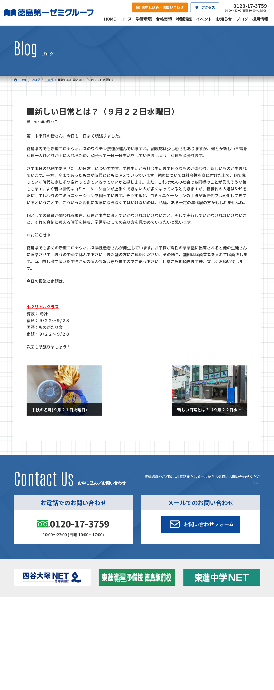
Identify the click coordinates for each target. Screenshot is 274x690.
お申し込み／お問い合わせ (235, 653)
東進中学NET (99, 636)
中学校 (88, 615)
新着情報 (210, 607)
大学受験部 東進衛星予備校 (163, 615)
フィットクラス (40, 623)
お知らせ (216, 622)
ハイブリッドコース (101, 629)
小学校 (30, 615)
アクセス (143, 653)
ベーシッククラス (41, 642)
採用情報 (182, 653)
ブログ (215, 628)
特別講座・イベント (224, 615)
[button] (200, 524)
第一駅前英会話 (152, 634)
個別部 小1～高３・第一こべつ (163, 622)
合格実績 (25, 653)
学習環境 (65, 653)
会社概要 (104, 653)
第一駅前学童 (151, 628)
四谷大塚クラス (40, 636)
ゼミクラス (37, 629)
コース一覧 (27, 607)
